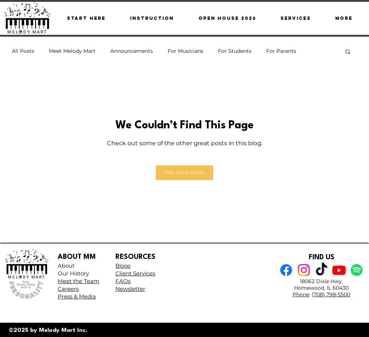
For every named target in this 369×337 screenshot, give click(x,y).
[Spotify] (357, 270)
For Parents (281, 51)
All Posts (23, 51)
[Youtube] (339, 270)
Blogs (122, 265)
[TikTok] (321, 270)
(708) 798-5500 (331, 294)
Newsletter (130, 288)
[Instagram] (304, 270)
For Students (234, 51)
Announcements (131, 51)
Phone (301, 294)
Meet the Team (78, 281)
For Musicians (185, 51)
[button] (344, 18)
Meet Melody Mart (72, 51)
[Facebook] (286, 270)
